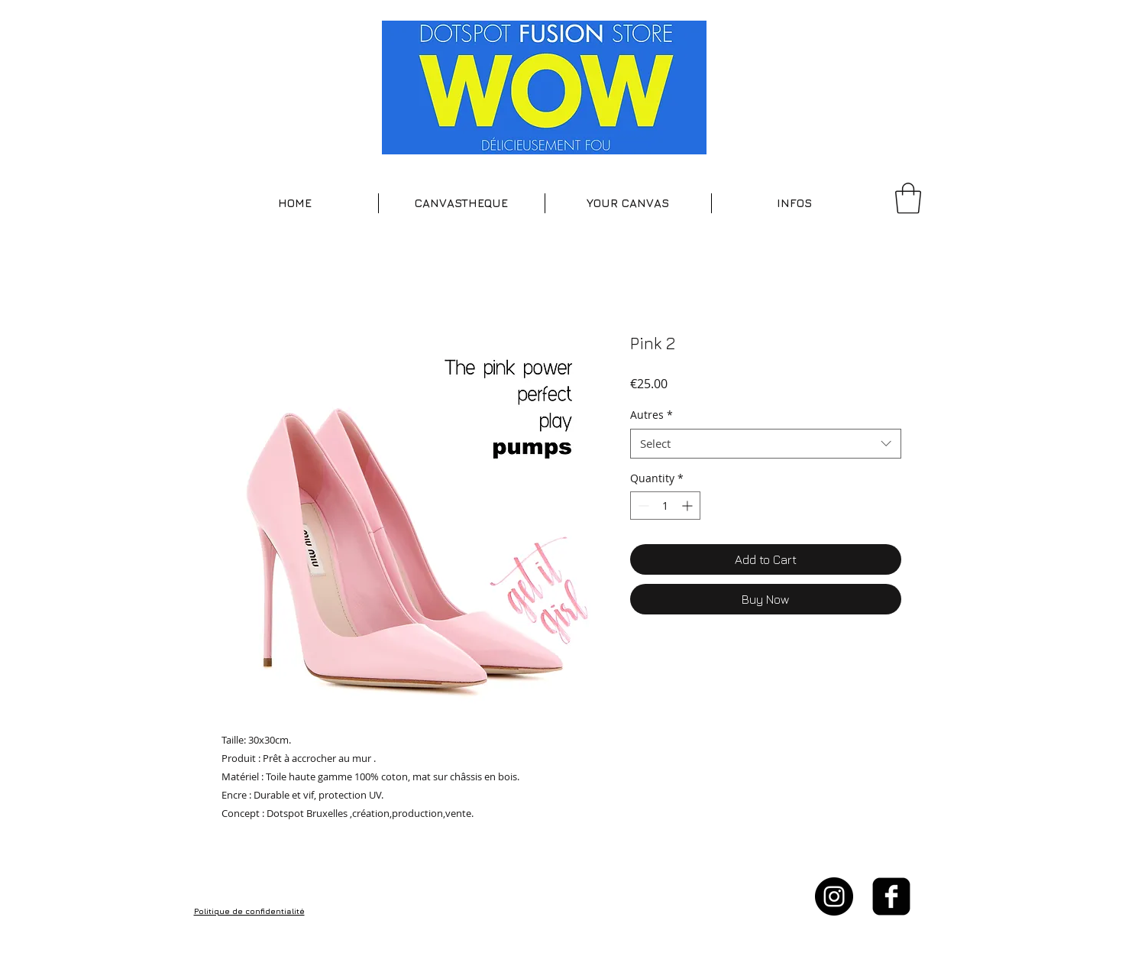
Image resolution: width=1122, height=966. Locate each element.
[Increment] (688, 505)
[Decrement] (642, 505)
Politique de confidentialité (249, 911)
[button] (462, 203)
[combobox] (765, 444)
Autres (651, 414)
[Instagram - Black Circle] (834, 896)
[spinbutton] (665, 505)
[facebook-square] (891, 896)
